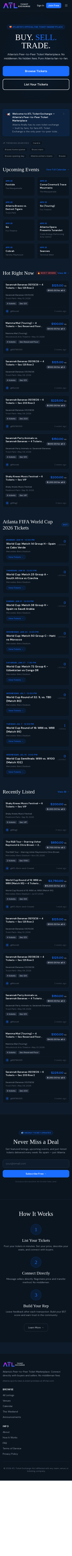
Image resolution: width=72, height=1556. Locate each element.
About (6, 1432)
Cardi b (36, 143)
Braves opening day (14, 156)
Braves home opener (15, 149)
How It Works (10, 1437)
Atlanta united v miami (41, 156)
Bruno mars (37, 149)
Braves (62, 156)
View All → (63, 273)
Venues (7, 1400)
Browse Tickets (36, 71)
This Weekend (10, 1411)
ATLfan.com (48, 1381)
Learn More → (36, 1327)
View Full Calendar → (57, 169)
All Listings (8, 1395)
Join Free (53, 5)
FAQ (5, 1442)
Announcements (12, 1417)
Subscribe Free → (36, 1173)
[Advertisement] (36, 1518)
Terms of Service (12, 1448)
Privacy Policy (10, 1453)
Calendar (8, 1406)
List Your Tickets (36, 84)
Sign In (40, 5)
